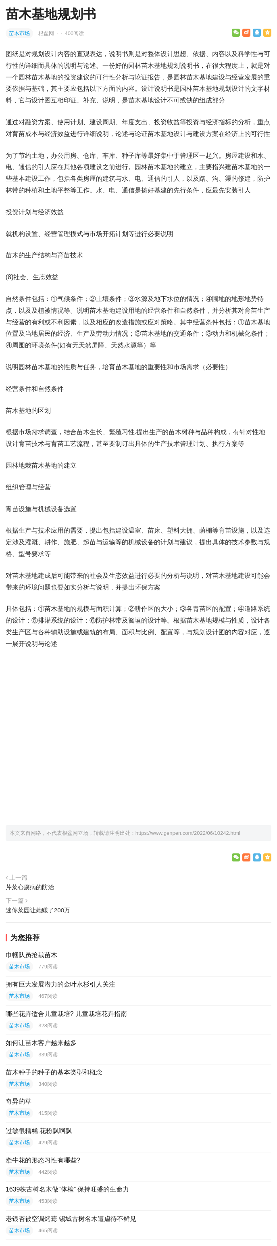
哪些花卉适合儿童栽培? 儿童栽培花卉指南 (66, 1013)
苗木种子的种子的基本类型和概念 (54, 1072)
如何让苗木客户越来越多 (41, 1042)
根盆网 (47, 33)
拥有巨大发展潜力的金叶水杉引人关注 (60, 984)
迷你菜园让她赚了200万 (38, 910)
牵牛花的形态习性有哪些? (43, 1160)
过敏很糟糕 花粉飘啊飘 (39, 1130)
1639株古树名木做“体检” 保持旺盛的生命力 (67, 1189)
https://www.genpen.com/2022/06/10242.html (187, 833)
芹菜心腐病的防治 (30, 887)
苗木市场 (19, 33)
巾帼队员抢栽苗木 (31, 954)
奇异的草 (18, 1101)
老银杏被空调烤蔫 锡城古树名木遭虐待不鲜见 (71, 1218)
